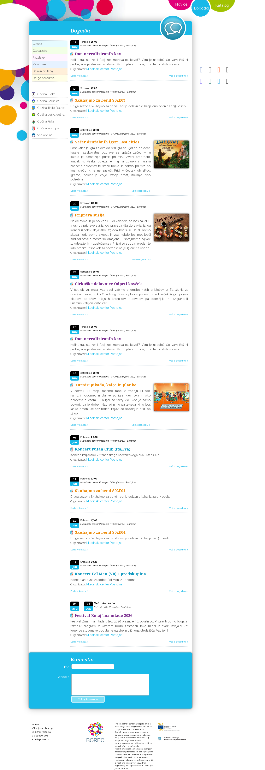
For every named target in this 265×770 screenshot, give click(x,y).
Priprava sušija (90, 215)
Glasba (37, 44)
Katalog (222, 5)
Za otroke (39, 64)
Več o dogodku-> (178, 75)
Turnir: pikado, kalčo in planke (105, 384)
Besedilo (63, 677)
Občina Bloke (46, 94)
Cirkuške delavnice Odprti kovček (108, 283)
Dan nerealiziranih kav (98, 53)
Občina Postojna (48, 128)
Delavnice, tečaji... (44, 71)
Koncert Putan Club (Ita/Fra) (102, 449)
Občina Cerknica (48, 101)
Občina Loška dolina (51, 114)
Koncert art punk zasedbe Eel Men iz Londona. (103, 579)
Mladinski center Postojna (104, 69)
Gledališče (40, 50)
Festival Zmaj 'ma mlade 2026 (103, 615)
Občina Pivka (45, 121)
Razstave (39, 57)
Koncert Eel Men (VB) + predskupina (110, 573)
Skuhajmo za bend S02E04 (100, 490)
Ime (66, 667)
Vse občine (44, 135)
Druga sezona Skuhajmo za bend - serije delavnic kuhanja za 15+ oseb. (120, 496)
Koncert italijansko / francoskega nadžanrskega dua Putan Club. (115, 455)
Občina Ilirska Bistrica (51, 107)
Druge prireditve (43, 78)
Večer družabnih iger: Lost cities (107, 141)
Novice (181, 4)
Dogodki (201, 8)
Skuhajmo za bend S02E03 (100, 100)
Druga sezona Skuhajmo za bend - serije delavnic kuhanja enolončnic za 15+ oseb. (128, 106)
